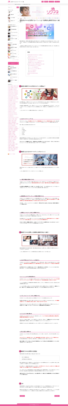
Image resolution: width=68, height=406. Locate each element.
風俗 (11, 147)
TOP (42, 1)
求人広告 (14, 139)
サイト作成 (13, 103)
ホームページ (10, 112)
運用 (13, 145)
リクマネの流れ (51, 1)
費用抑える (9, 145)
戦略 (14, 134)
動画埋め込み (10, 123)
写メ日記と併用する (32, 71)
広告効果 (9, 131)
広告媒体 (13, 131)
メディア (15, 114)
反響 (16, 123)
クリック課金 (16, 98)
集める (16, 145)
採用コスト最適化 (10, 136)
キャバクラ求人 (10, 98)
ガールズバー (14, 95)
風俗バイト (15, 147)
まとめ (28, 74)
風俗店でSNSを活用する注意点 (33, 73)
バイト (14, 109)
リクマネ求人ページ (34, 404)
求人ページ (9, 139)
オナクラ (9, 95)
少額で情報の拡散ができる (33, 59)
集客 (9, 147)
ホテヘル (14, 112)
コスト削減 (9, 100)
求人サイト (13, 63)
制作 (14, 120)
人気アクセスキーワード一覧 (16, 1)
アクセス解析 (10, 89)
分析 (12, 120)
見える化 (12, 142)
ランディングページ (11, 117)
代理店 (9, 120)
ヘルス (13, 111)
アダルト (14, 89)
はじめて (9, 111)
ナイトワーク (10, 109)
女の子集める (16, 128)
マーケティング (10, 114)
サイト (9, 103)
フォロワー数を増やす (32, 70)
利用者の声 (46, 1)
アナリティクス (10, 92)
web (8, 87)
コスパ (14, 100)
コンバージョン (15, 101)
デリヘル (13, 106)
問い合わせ (13, 125)
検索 (15, 136)
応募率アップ (10, 134)
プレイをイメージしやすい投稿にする (35, 68)
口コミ (9, 125)
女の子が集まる (10, 128)
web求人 (12, 87)
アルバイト (15, 92)
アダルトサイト (10, 90)
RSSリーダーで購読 (12, 152)
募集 (14, 123)
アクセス (15, 87)
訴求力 (16, 142)
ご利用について (57, 1)
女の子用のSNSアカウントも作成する (35, 65)
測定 (9, 142)
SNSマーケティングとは (33, 56)
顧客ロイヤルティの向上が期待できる (35, 62)
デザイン (9, 106)
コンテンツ (9, 101)
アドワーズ (15, 90)
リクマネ (16, 117)
